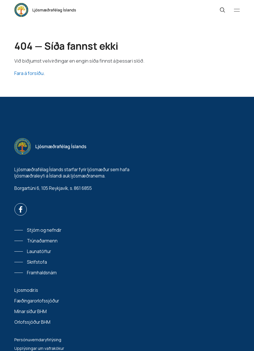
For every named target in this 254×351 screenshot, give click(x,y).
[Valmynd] (237, 10)
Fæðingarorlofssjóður (36, 301)
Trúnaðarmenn (42, 241)
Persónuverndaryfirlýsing (37, 339)
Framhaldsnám (42, 273)
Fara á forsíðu (29, 73)
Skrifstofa (37, 262)
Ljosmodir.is (26, 290)
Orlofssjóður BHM (32, 322)
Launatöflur (39, 251)
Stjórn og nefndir (44, 230)
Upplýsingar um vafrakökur (39, 348)
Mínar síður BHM (30, 311)
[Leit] (222, 10)
